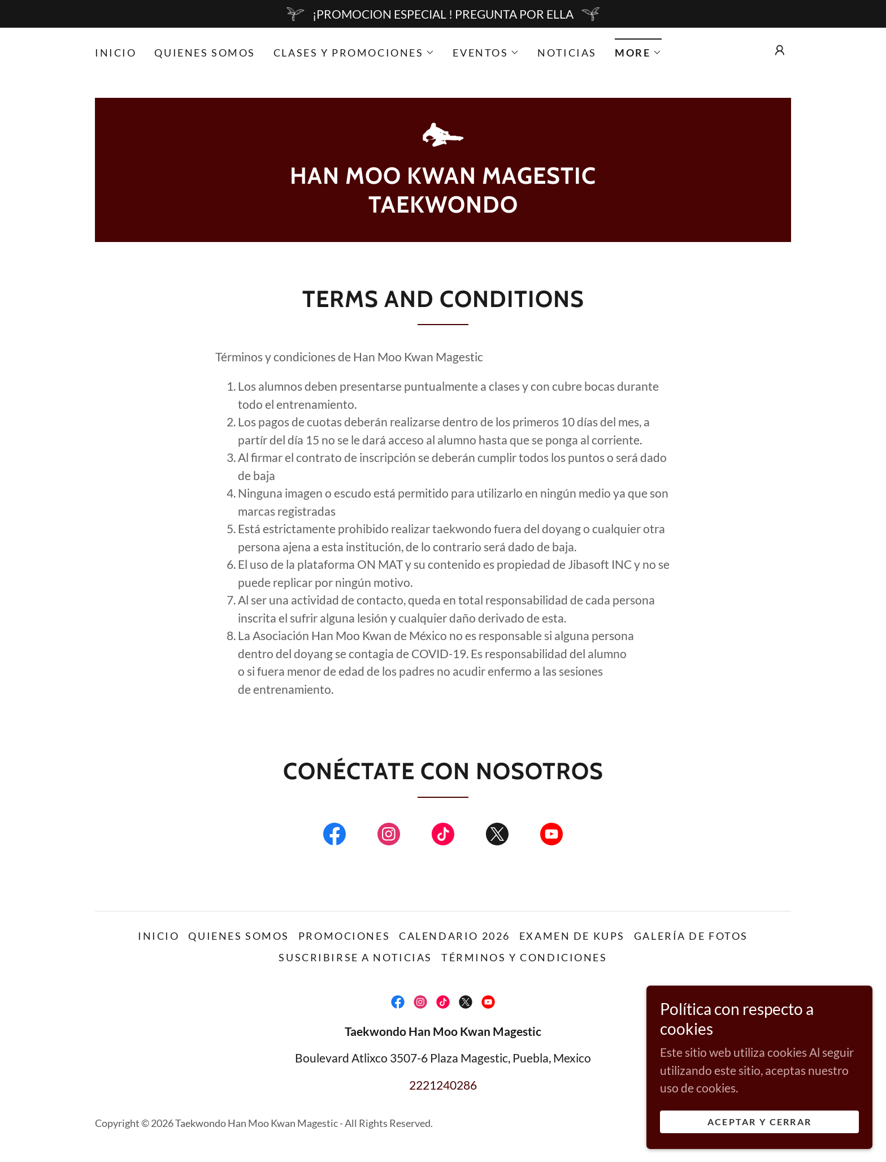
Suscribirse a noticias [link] (355, 957)
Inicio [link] (115, 52)
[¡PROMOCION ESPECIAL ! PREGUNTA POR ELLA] (443, 14)
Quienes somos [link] (204, 52)
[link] (443, 134)
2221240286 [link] (443, 1085)
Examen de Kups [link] (572, 936)
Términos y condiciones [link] (524, 957)
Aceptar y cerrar (759, 1121)
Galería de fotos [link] (691, 936)
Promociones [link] (344, 936)
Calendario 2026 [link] (454, 936)
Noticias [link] (567, 52)
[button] (354, 52)
